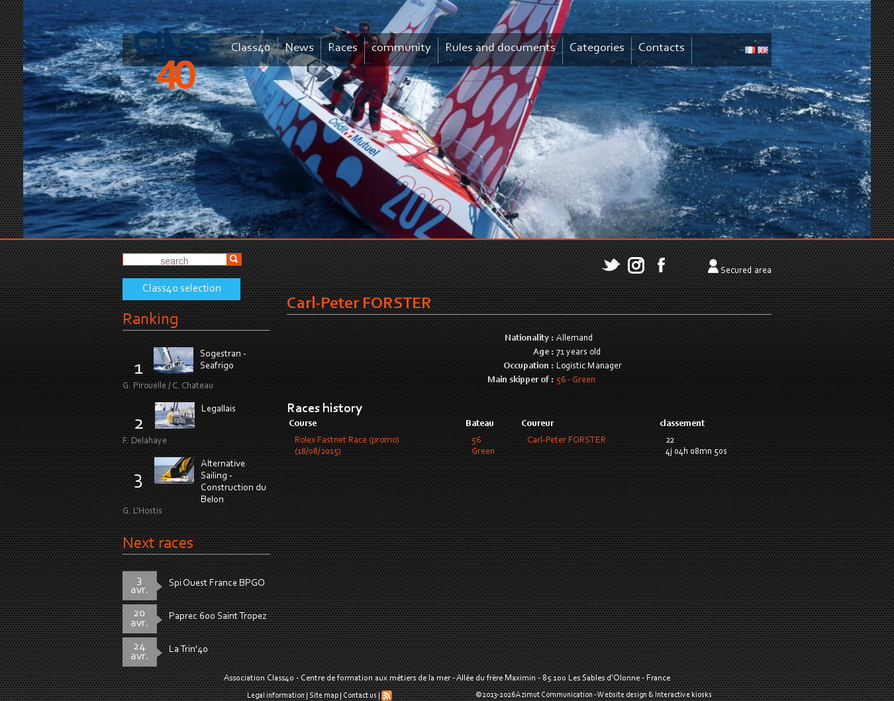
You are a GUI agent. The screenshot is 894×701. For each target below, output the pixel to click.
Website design (622, 695)
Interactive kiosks (683, 695)
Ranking (150, 319)
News (299, 48)
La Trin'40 (188, 650)
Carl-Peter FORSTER (566, 440)
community (401, 48)
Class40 (251, 48)
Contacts (661, 48)
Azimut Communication (554, 695)
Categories (597, 48)
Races (343, 48)
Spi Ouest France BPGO (217, 583)
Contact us (360, 696)
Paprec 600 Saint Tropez (218, 616)
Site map (323, 696)
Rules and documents (500, 48)
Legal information (276, 696)
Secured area (745, 271)
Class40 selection (181, 289)
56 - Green (575, 380)
